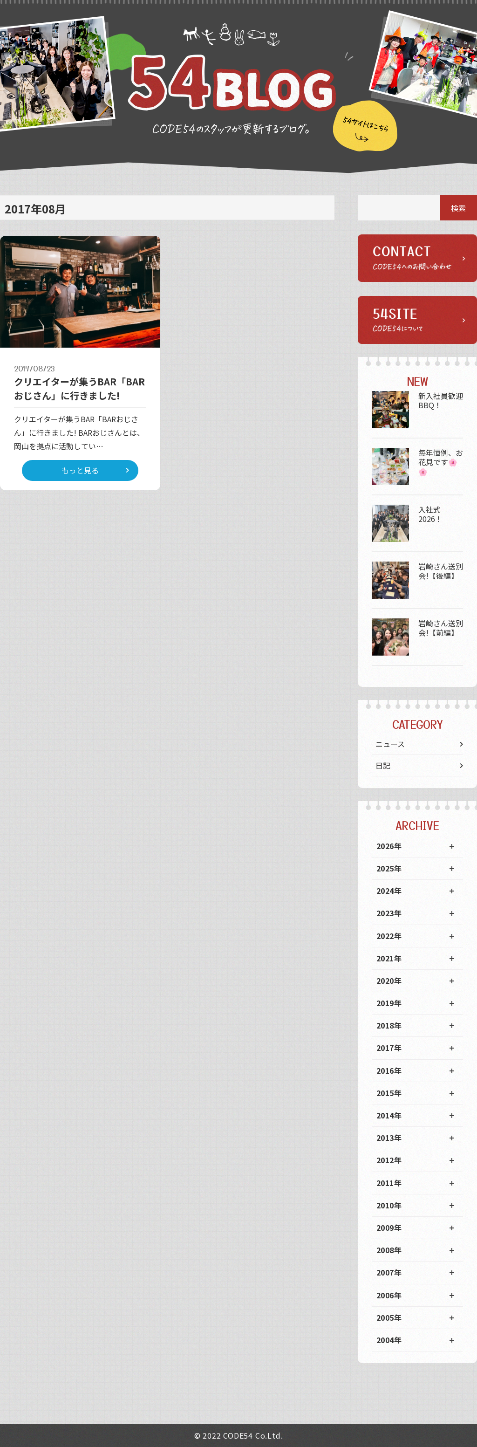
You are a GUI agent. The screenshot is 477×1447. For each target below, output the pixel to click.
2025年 (389, 868)
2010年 (389, 1205)
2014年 (389, 1115)
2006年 (389, 1295)
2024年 (389, 890)
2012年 (389, 1160)
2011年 (389, 1182)
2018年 (389, 1025)
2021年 (389, 958)
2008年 (389, 1249)
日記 (382, 765)
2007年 (389, 1272)
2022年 (389, 935)
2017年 (389, 1047)
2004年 (389, 1339)
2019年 (389, 1002)
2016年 (389, 1070)
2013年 (389, 1137)
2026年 (389, 845)
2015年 (389, 1092)
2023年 (389, 913)
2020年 (389, 980)
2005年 (389, 1317)
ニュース (390, 743)
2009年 (389, 1227)
